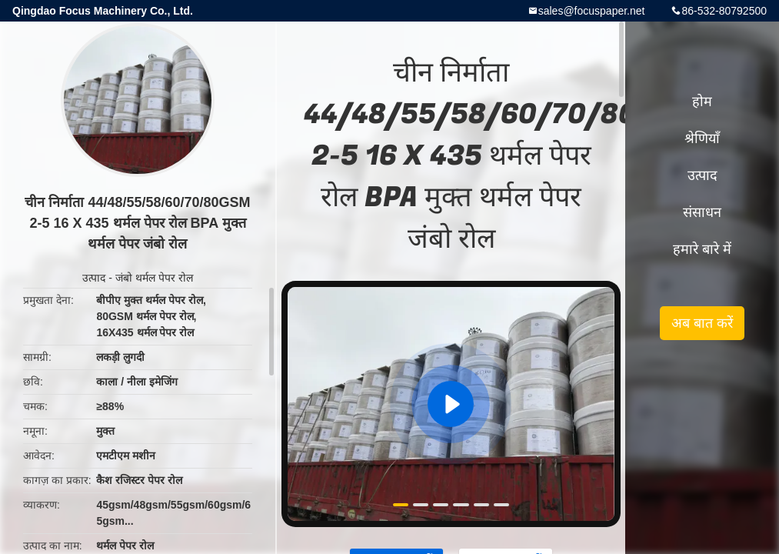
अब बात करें (702, 323)
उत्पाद (93, 278)
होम (702, 101)
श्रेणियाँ (702, 138)
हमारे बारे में (702, 249)
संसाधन (702, 212)
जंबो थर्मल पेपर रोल (154, 278)
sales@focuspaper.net (591, 11)
